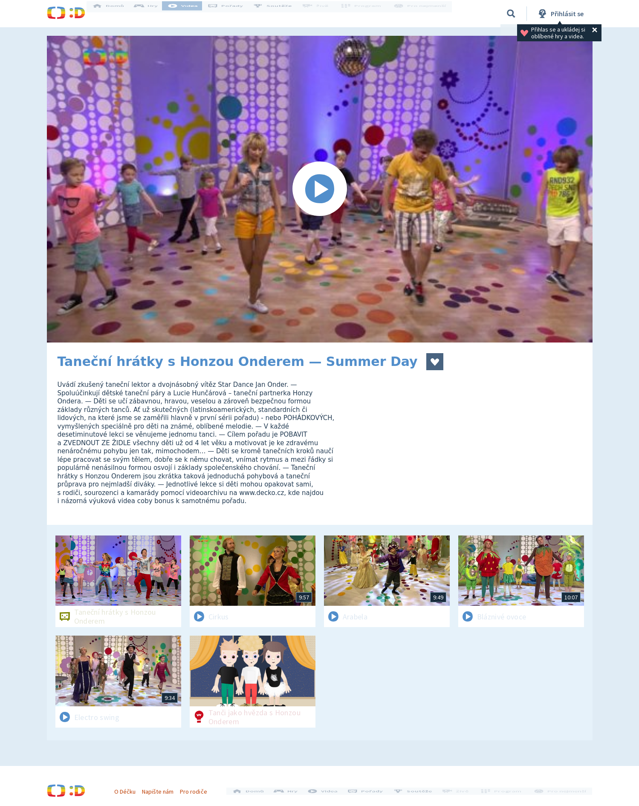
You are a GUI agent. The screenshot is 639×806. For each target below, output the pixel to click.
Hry (153, 13)
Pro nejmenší (421, 13)
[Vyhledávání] (511, 13)
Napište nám (161, 788)
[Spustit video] (320, 189)
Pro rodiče (197, 788)
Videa (190, 13)
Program (365, 13)
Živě (321, 13)
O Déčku (128, 788)
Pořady (232, 13)
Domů (115, 13)
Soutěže (280, 13)
